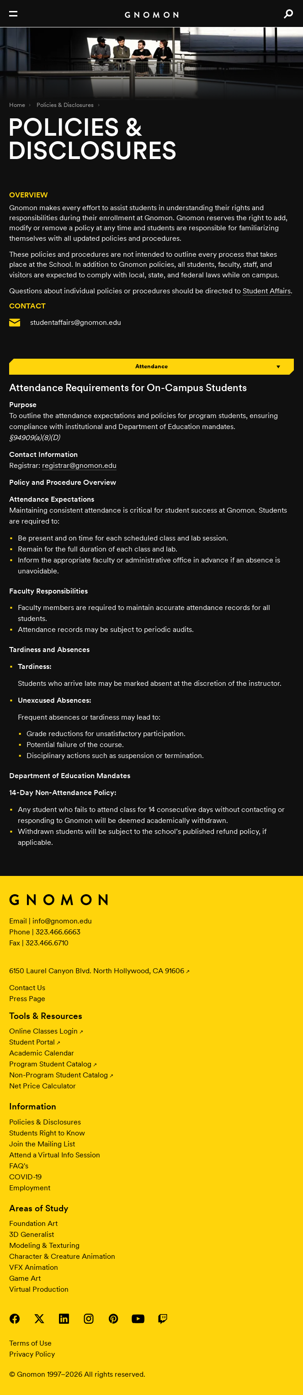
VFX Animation (33, 1267)
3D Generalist (31, 1234)
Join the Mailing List (42, 1144)
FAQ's (18, 1166)
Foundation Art (33, 1223)
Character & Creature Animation (62, 1256)
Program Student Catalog (50, 1064)
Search (288, 13)
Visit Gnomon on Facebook (15, 1319)
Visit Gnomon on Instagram (89, 1319)
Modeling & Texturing (44, 1245)
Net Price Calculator (42, 1086)
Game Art (25, 1278)
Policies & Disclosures (65, 104)
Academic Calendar (41, 1053)
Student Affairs (267, 290)
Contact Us (27, 987)
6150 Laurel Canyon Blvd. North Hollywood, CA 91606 (96, 970)
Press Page (27, 998)
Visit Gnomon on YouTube (138, 1319)
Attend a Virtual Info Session (54, 1155)
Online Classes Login (43, 1031)
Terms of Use (30, 1343)
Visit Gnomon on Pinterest (113, 1319)
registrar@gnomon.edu (79, 465)
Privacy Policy (32, 1354)
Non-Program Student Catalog (58, 1075)
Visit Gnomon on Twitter (39, 1319)
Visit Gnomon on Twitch (163, 1319)
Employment (29, 1187)
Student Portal (32, 1042)
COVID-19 (25, 1176)
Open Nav (13, 13)
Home (17, 104)
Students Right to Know (47, 1133)
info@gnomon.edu (62, 921)
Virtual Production (39, 1289)
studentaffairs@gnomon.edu (75, 322)
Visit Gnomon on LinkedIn (64, 1319)
